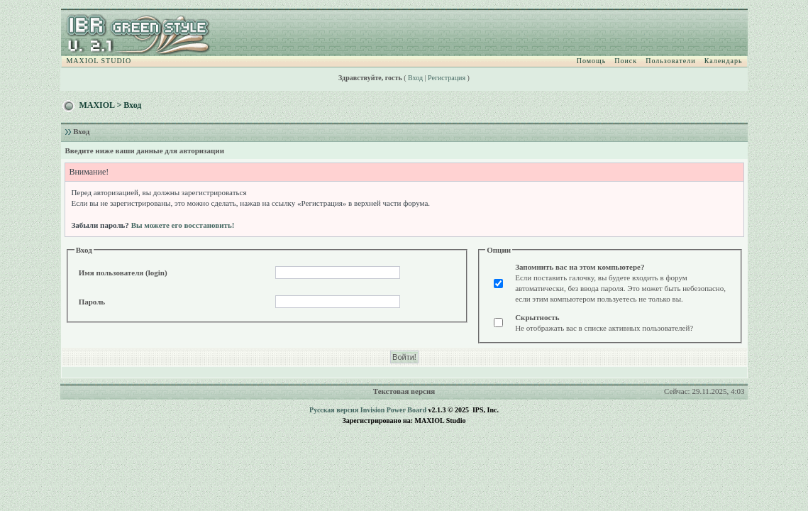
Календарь (723, 61)
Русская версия (333, 410)
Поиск (625, 61)
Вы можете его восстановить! (183, 225)
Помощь (592, 61)
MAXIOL (96, 105)
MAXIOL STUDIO (98, 61)
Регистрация (446, 78)
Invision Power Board (393, 410)
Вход (415, 78)
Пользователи (670, 61)
